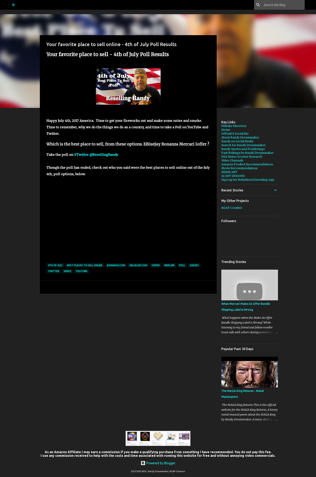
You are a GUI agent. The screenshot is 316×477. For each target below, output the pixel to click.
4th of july (55, 265)
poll (182, 265)
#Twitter (81, 155)
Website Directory (233, 126)
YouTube (81, 271)
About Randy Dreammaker (240, 137)
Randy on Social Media (237, 141)
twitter (53, 271)
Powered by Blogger (158, 463)
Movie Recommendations (239, 168)
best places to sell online (84, 265)
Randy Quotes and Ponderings (243, 149)
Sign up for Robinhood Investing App (247, 180)
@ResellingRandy (103, 155)
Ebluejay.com (138, 265)
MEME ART (229, 172)
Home (225, 130)
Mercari (169, 265)
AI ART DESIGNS (233, 176)
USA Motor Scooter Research (241, 156)
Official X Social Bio (235, 133)
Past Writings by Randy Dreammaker (247, 153)
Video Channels (232, 160)
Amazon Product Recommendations (247, 164)
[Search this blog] (283, 5)
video (67, 271)
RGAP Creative (231, 208)
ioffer (156, 265)
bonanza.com (116, 265)
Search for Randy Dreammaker (243, 145)
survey (194, 265)
